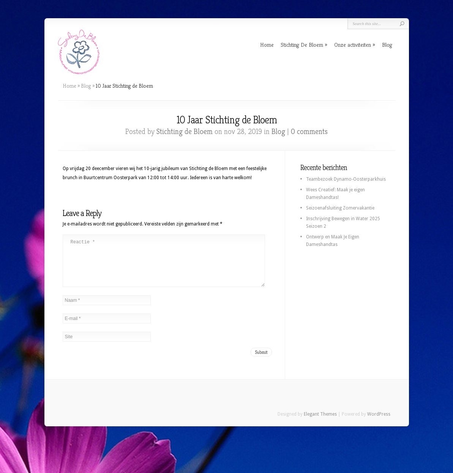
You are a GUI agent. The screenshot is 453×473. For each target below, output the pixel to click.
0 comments (309, 131)
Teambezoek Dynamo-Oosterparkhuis (346, 179)
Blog (387, 44)
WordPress (378, 423)
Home (267, 44)
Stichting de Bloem (184, 131)
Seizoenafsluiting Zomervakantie (340, 208)
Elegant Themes (320, 423)
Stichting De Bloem (302, 44)
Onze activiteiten (352, 44)
